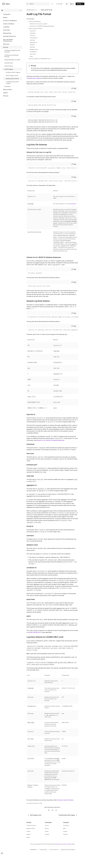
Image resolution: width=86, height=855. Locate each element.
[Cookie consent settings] (2, 853)
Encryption (7, 86)
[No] (52, 813)
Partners (65, 837)
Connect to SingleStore (10, 20)
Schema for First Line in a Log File (38, 23)
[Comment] (56, 813)
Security (5, 47)
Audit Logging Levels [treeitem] (12, 75)
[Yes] (49, 813)
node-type (32, 40)
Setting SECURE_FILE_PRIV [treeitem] (12, 60)
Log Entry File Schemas (35, 21)
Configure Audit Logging (34, 78)
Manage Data (7, 33)
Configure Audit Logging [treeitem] (13, 72)
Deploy (5, 17)
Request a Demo (31, 831)
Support (5, 92)
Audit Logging (8, 69)
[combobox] (66, 4)
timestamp (32, 33)
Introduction (6, 14)
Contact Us (66, 828)
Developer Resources (9, 36)
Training (47, 837)
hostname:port (33, 37)
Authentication (8, 63)
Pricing (28, 834)
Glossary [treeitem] (5, 96)
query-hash (33, 54)
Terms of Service (68, 846)
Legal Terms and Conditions (68, 852)
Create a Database (8, 24)
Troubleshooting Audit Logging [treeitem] (12, 82)
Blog (64, 831)
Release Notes (7, 89)
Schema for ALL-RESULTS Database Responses (42, 26)
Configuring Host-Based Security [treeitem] (11, 55)
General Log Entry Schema (35, 28)
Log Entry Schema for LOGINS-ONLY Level (39, 58)
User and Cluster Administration (8, 40)
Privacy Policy (58, 846)
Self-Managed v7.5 (31, 9)
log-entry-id (33, 30)
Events (46, 834)
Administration (8, 66)
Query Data (6, 30)
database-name (34, 49)
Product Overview (31, 828)
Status (28, 840)
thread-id (32, 44)
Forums (47, 828)
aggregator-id (33, 42)
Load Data (6, 27)
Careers (65, 834)
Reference (6, 44)
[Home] (6, 4)
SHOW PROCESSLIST (35, 635)
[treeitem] (11, 14)
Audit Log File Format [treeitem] (12, 78)
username (32, 47)
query (31, 56)
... (38, 9)
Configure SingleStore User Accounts (12, 51)
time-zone (32, 35)
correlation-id (33, 51)
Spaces (47, 831)
